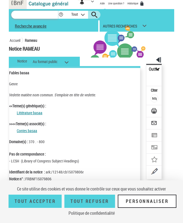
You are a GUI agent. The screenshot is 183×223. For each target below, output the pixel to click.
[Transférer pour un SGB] (155, 148)
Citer (154, 90)
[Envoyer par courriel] (155, 124)
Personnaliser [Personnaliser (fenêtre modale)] (147, 201)
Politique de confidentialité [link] (92, 213)
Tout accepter (35, 201)
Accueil (15, 40)
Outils (154, 69)
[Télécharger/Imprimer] (155, 112)
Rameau (31, 40)
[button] (61, 15)
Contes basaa (27, 130)
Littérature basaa (29, 112)
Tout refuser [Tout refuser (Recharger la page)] (89, 201)
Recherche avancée (31, 26)
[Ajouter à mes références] (155, 160)
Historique (133, 3)
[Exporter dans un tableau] (155, 136)
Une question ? (116, 3)
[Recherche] (34, 15)
